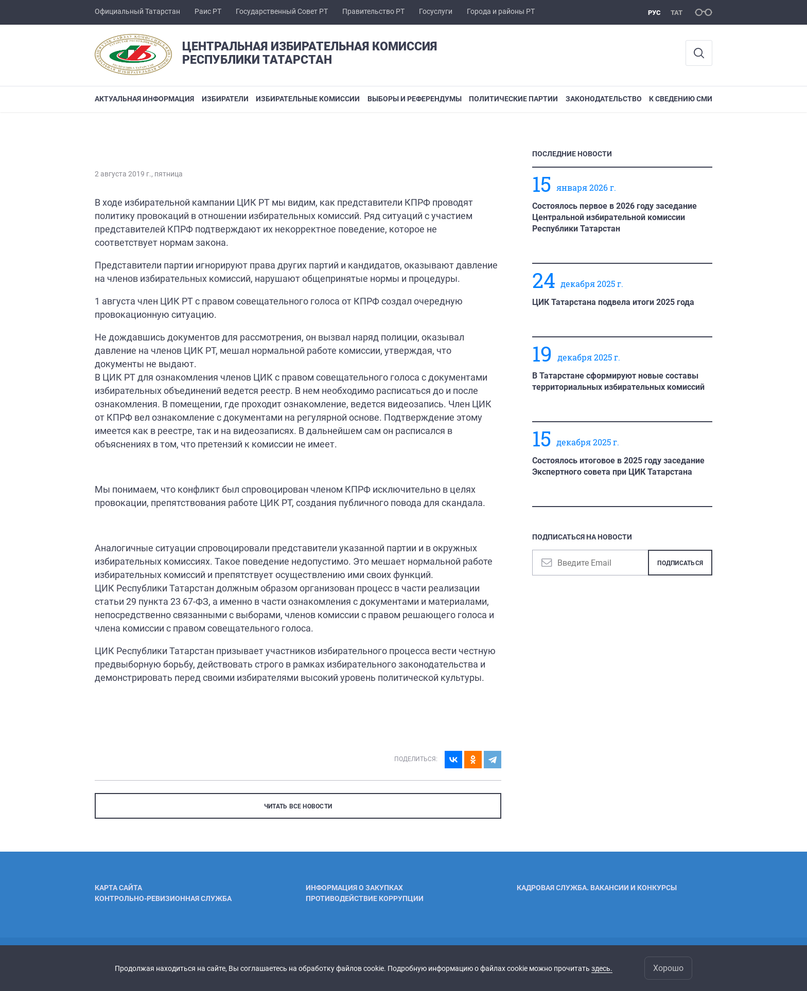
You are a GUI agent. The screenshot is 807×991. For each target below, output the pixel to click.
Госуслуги (435, 11)
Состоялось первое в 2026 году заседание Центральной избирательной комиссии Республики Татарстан (614, 217)
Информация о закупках (354, 888)
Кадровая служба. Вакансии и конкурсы (597, 888)
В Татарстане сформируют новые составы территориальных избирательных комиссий (618, 381)
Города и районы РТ (501, 11)
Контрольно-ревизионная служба (163, 898)
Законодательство (604, 99)
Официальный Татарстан (137, 11)
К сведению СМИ (680, 99)
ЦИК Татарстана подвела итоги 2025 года (613, 302)
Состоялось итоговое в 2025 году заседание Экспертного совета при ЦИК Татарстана (618, 466)
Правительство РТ (373, 11)
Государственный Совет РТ (282, 11)
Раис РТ (208, 11)
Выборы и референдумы (414, 99)
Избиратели (225, 99)
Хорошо (668, 968)
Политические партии (513, 99)
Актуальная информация (144, 99)
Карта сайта (118, 888)
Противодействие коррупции (365, 898)
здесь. (601, 968)
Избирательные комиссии (308, 99)
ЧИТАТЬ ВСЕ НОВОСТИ (298, 806)
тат (676, 12)
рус (654, 12)
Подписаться (680, 563)
